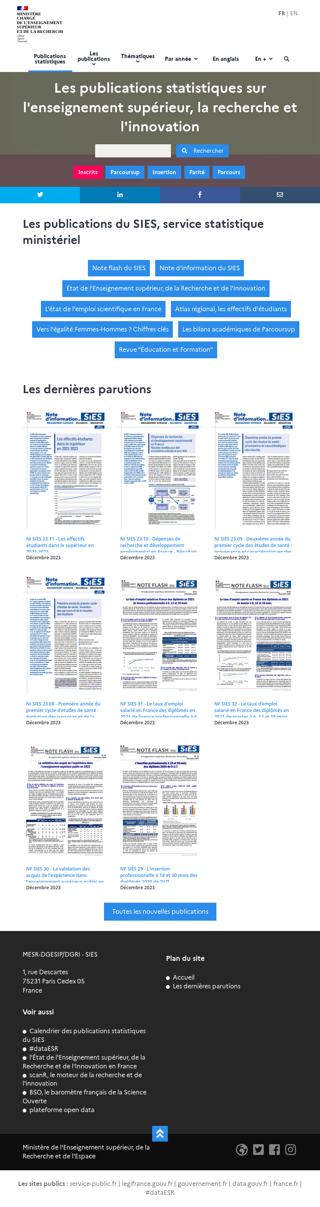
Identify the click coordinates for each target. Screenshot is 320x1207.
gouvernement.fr (202, 1183)
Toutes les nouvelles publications (160, 911)
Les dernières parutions (203, 986)
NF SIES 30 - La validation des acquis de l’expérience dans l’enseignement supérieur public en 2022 (65, 879)
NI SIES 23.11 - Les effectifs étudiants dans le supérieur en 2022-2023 (60, 545)
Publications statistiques (50, 59)
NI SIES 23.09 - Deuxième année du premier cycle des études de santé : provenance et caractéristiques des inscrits (253, 549)
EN (294, 13)
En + (265, 59)
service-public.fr (93, 1183)
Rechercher (202, 150)
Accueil (180, 977)
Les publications (94, 59)
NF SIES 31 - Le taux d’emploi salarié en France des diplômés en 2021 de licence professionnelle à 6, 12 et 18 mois (159, 714)
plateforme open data (58, 1110)
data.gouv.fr (250, 1183)
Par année (182, 59)
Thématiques (138, 59)
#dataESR (40, 1048)
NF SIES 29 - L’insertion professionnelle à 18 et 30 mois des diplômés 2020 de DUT (159, 875)
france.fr (285, 1183)
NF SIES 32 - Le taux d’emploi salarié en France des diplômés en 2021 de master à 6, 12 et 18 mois (251, 710)
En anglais (226, 59)
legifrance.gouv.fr (147, 1183)
